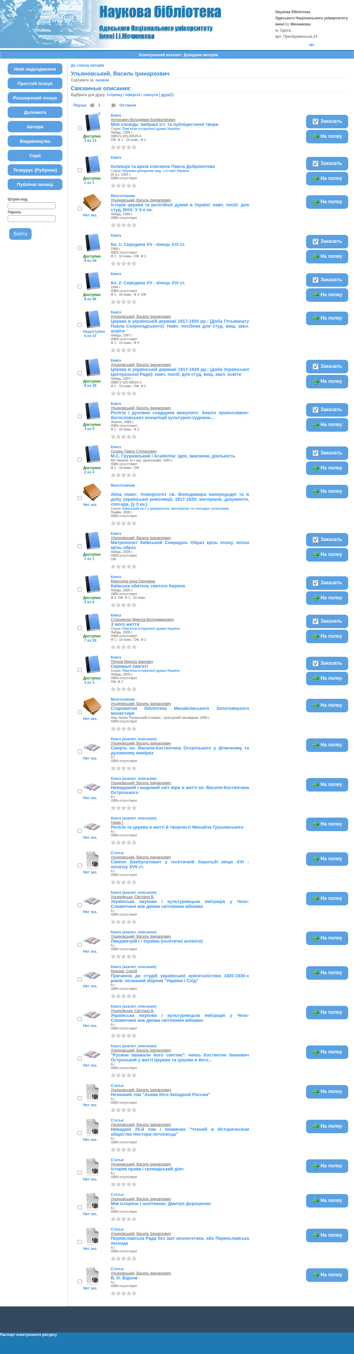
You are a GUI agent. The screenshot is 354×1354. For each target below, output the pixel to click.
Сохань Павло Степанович (133, 451)
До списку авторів (87, 65)
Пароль (15, 212)
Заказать (327, 121)
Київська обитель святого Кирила (148, 585)
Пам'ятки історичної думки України (151, 128)
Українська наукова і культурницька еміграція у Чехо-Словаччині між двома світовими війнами (180, 904)
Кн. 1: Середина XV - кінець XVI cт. (148, 244)
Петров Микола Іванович (132, 661)
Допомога (35, 112)
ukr (312, 45)
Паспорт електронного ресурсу (28, 1335)
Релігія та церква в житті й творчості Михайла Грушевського (177, 827)
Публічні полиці (35, 184)
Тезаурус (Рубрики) (35, 170)
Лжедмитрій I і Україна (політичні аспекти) (157, 941)
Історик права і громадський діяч (147, 1168)
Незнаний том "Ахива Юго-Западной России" (160, 1094)
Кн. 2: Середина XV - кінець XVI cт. (148, 282)
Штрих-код (17, 199)
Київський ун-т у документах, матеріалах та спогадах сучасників (175, 508)
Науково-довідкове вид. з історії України (155, 171)
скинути (150, 95)
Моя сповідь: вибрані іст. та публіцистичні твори (164, 124)
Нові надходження (35, 69)
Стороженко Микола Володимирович (142, 619)
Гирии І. (117, 822)
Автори (35, 126)
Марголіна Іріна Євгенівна (133, 581)
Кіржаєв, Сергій (124, 971)
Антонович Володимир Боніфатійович (143, 120)
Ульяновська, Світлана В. (132, 897)
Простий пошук (35, 83)
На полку (327, 136)
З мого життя (125, 624)
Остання (127, 105)
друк (165, 95)
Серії (35, 155)
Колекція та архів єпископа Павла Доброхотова (163, 166)
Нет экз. (90, 215)
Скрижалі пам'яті (129, 666)
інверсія (132, 95)
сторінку (114, 95)
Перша (79, 105)
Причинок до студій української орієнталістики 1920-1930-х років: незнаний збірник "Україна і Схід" (180, 978)
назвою (102, 80)
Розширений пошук (35, 97)
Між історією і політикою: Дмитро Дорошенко (161, 1203)
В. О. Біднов (124, 1277)
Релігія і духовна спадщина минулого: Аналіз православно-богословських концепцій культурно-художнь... (180, 415)
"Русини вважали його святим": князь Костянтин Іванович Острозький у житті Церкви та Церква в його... (180, 1057)
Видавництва (35, 141)
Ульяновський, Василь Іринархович (141, 200)
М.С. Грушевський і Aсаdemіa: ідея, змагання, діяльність (173, 455)
